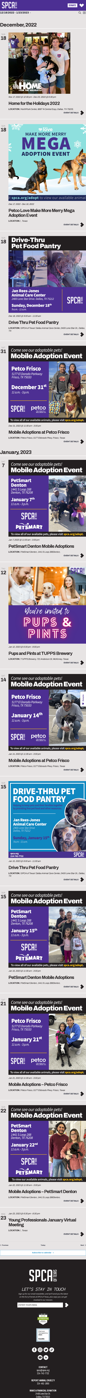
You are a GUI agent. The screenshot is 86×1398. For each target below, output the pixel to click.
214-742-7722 (43, 1373)
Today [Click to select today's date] (43, 1245)
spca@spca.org (43, 1370)
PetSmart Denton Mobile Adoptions (41, 546)
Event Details (71, 113)
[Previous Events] (4, 1245)
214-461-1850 (43, 1383)
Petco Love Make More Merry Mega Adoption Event (41, 213)
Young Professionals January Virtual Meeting (42, 1222)
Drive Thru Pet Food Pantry (33, 322)
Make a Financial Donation (43, 1390)
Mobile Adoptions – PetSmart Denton (42, 1191)
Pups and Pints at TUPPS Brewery (40, 653)
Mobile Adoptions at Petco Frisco (38, 432)
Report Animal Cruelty (43, 1380)
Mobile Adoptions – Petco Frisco (37, 1084)
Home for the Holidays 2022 (34, 103)
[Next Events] (83, 1245)
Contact (43, 1367)
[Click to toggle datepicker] (15, 13)
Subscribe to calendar (41, 1253)
